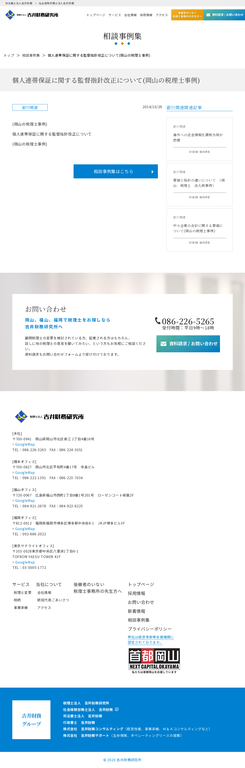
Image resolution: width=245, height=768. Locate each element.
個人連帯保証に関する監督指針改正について (52, 134)
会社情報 (44, 592)
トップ (9, 55)
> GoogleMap (23, 444)
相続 (17, 599)
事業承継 (21, 607)
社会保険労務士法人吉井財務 (56, 3)
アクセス (44, 607)
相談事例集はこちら (113, 171)
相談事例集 (31, 55)
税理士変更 (23, 592)
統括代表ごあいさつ (53, 599)
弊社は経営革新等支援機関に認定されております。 (151, 639)
